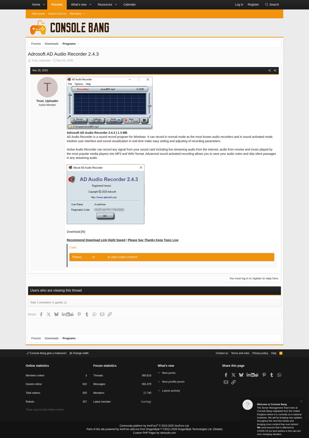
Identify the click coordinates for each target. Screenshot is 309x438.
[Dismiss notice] (301, 402)
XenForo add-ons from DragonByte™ (142, 429)
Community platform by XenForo (154, 426)
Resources (105, 4)
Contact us (215, 352)
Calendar (129, 4)
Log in (88, 258)
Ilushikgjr (145, 402)
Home (36, 4)
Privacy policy (256, 352)
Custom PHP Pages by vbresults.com (154, 433)
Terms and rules (235, 352)
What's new (78, 4)
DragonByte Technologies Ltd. (192, 429)
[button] (44, 4)
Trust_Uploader (42, 61)
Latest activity (171, 390)
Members (75, 13)
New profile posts (174, 381)
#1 (274, 71)
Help (271, 352)
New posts (38, 13)
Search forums (57, 13)
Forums (57, 4)
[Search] (272, 4)
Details (212, 429)
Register (103, 258)
